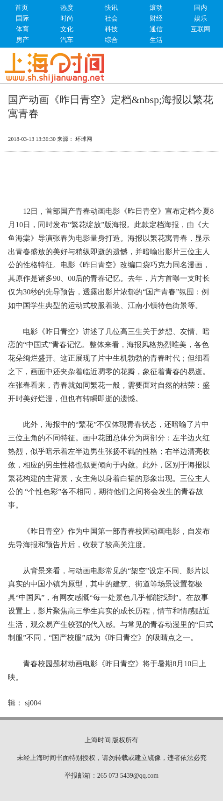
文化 (66, 29)
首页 (21, 7)
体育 (22, 29)
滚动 (156, 7)
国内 (200, 7)
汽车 (66, 39)
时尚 (66, 18)
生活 (156, 39)
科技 (111, 29)
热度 (66, 7)
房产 (22, 39)
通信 (156, 29)
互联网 (200, 29)
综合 (111, 39)
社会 (111, 18)
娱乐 (200, 18)
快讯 (111, 7)
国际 (22, 18)
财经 (156, 18)
